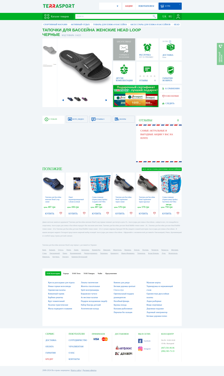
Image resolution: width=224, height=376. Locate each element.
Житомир (174, 250)
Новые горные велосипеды (59, 286)
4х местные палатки (89, 297)
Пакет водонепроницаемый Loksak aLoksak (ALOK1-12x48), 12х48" (76, 201)
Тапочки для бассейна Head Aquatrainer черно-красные (147, 199)
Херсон (136, 250)
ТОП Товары (89, 273)
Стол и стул (119, 290)
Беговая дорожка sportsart (124, 286)
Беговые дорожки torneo (157, 316)
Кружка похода (120, 305)
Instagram (144, 349)
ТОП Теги (76, 273)
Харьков (52, 250)
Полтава (145, 250)
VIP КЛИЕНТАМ (76, 347)
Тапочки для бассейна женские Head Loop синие (53, 199)
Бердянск (56, 257)
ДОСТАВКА (51, 340)
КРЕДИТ (49, 359)
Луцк (163, 253)
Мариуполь (117, 250)
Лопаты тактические (89, 282)
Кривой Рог (96, 250)
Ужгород (65, 257)
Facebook (144, 341)
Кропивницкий (75, 253)
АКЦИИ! (129, 6)
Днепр (68, 250)
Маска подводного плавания (60, 309)
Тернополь (141, 253)
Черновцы (104, 253)
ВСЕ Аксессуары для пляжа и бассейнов (162, 169)
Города (66, 273)
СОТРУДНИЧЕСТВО (78, 340)
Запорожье (85, 250)
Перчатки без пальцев (123, 312)
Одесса (60, 250)
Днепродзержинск (90, 253)
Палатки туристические (58, 305)
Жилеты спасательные (90, 286)
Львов (76, 250)
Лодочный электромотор (157, 312)
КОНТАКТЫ (74, 359)
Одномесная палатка (57, 290)
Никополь (46, 257)
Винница (127, 250)
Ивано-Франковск (127, 253)
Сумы (44, 253)
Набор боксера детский (91, 305)
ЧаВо (100, 273)
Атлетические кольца (90, 309)
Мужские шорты (154, 282)
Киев (44, 250)
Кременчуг (114, 253)
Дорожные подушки (155, 309)
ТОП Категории (53, 273)
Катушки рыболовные (123, 309)
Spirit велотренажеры (90, 290)
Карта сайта (76, 370)
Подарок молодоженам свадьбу (94, 301)
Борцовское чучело (89, 294)
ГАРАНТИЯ (51, 353)
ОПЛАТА (50, 347)
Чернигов (154, 250)
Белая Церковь (153, 253)
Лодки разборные (154, 301)
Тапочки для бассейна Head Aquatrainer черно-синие (124, 199)
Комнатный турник (56, 294)
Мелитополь (172, 253)
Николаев (106, 250)
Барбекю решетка (55, 297)
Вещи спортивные (154, 305)
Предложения (111, 273)
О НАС (72, 353)
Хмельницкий (55, 253)
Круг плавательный (56, 301)
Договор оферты (89, 370)
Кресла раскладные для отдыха (61, 282)
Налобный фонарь (121, 301)
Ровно (65, 253)
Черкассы (164, 250)
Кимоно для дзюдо (122, 282)
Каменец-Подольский (79, 257)
